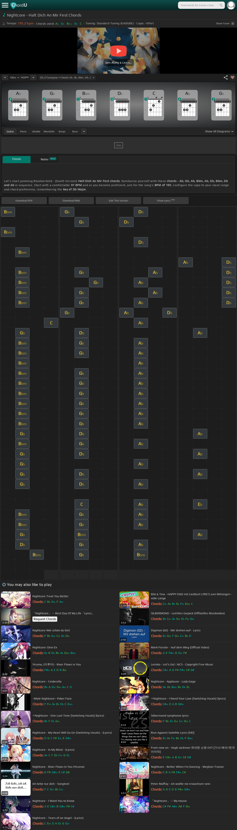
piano (23, 131)
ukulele (36, 131)
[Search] (221, 5)
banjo (62, 131)
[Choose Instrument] (84, 131)
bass (75, 131)
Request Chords (45, 619)
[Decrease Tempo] (5, 77)
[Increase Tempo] (33, 77)
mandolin (49, 131)
